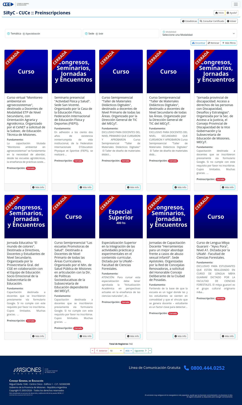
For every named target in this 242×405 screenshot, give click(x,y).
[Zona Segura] (236, 4)
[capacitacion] (38, 187)
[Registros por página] (116, 350)
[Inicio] (219, 12)
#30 (127, 350)
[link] (189, 21)
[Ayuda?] (231, 12)
